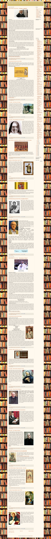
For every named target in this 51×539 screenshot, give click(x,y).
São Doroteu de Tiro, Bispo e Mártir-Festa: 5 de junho (39, 52)
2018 (37, 151)
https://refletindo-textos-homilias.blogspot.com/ (14, 56)
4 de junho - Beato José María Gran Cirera (15, 349)
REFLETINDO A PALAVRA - (18, 8)
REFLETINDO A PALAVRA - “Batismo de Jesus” (39, 81)
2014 (37, 155)
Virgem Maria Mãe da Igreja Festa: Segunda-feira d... (39, 137)
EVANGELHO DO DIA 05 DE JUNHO (15, 61)
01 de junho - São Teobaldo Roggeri (39, 129)
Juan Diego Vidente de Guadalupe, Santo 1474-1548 (39, 97)
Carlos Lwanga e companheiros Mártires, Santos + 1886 (39, 101)
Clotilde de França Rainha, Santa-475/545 (39, 73)
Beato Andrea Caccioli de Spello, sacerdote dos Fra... (39, 85)
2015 (37, 154)
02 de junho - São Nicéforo (39, 116)
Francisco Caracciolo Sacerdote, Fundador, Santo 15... (39, 76)
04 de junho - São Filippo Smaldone (14, 430)
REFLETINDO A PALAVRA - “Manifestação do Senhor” (39, 109)
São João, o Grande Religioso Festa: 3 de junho (39, 99)
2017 (37, 152)
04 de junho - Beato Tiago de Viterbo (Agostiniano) (17, 409)
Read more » (10, 135)
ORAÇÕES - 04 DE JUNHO (39, 79)
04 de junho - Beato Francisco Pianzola (15, 389)
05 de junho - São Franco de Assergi (14, 102)
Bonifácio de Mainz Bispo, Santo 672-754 (15, 160)
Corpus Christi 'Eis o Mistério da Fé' (39, 78)
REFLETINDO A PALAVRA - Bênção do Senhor (39, 125)
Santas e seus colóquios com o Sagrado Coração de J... (39, 105)
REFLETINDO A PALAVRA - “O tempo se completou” (39, 41)
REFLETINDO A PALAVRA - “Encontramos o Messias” (39, 58)
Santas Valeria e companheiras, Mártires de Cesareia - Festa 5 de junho (20, 140)
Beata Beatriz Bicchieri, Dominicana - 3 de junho (39, 91)
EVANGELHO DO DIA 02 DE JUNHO (39, 111)
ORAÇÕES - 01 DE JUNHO (39, 139)
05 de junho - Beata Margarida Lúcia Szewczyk (16, 119)
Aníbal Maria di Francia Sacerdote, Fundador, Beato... (39, 135)
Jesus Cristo (37, 11)
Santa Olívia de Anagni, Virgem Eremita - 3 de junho (39, 87)
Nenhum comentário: (18, 58)
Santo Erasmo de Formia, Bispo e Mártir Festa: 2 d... (39, 113)
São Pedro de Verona (12, 510)
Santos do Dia (11, 138)
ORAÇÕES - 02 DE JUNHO (39, 123)
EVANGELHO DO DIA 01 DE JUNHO (39, 126)
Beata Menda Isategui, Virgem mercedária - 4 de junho (39, 72)
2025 (37, 145)
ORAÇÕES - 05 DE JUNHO (13, 219)
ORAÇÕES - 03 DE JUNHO (39, 106)
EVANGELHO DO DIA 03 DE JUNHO (39, 83)
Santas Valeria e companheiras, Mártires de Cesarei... (39, 48)
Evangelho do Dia (12, 100)
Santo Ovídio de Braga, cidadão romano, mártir (39, 93)
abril (37, 141)
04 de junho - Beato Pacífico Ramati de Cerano (16, 368)
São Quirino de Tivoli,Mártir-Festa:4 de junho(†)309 (39, 70)
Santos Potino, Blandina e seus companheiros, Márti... (39, 119)
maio (37, 140)
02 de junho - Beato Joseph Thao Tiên (39, 114)
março (37, 142)
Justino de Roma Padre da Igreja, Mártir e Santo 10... (39, 131)
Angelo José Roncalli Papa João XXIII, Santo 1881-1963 (39, 103)
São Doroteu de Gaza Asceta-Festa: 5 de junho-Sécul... (39, 54)
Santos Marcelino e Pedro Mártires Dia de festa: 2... (39, 121)
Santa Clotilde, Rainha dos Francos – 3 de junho (39, 89)
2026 (37, 39)
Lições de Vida (37, 12)
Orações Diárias (38, 14)
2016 (37, 153)
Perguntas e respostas (38, 15)
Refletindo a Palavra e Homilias (13, 59)
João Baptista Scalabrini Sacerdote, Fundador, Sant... (39, 133)
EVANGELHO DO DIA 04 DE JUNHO (15, 316)
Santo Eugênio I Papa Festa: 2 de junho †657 (39, 117)
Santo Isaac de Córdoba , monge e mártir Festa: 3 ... (39, 95)
